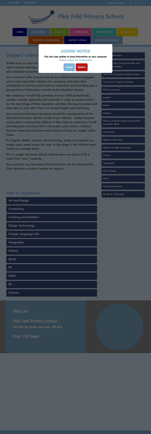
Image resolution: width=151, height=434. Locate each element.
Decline (81, 67)
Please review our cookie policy (76, 60)
